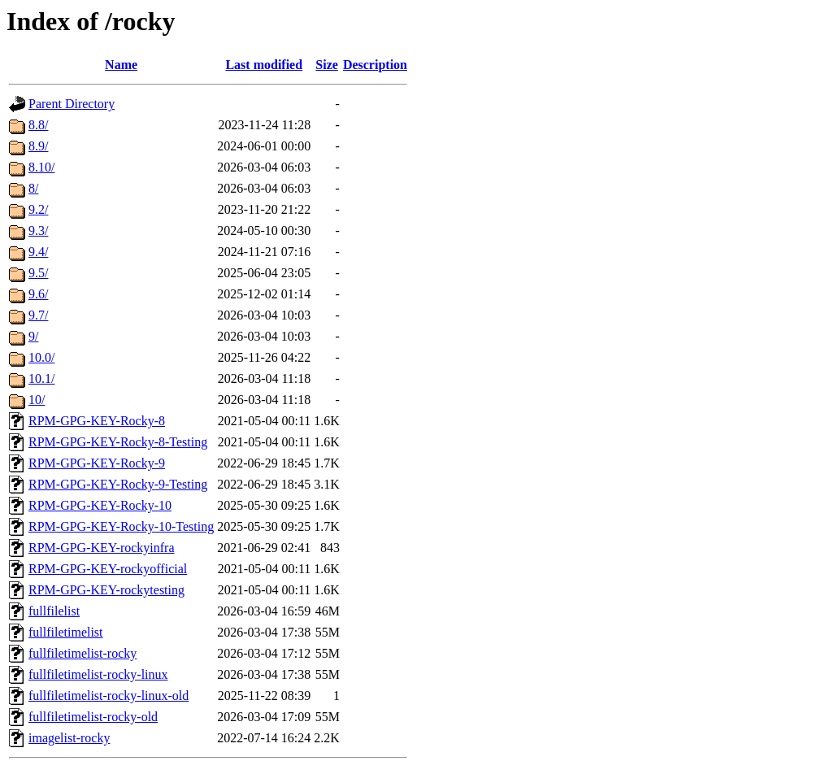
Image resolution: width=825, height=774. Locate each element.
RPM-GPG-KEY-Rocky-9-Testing (117, 484)
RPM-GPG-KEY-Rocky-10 (100, 505)
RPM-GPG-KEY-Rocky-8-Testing (117, 442)
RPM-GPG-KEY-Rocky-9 (96, 463)
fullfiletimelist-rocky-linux (98, 674)
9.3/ (38, 230)
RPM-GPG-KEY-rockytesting (106, 590)
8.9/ (38, 146)
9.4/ (38, 252)
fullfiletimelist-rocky (82, 653)
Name (121, 65)
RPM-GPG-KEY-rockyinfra (101, 547)
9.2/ (38, 209)
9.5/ (38, 273)
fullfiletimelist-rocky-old (93, 717)
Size (326, 65)
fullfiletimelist (65, 632)
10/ (36, 400)
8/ (33, 188)
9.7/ (38, 315)
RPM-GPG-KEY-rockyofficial (107, 569)
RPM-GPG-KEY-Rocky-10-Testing (121, 526)
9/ (33, 336)
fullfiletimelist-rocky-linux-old (108, 695)
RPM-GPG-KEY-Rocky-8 (96, 421)
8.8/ (38, 125)
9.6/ (38, 294)
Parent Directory (71, 104)
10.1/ (41, 378)
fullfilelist (54, 611)
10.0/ (41, 357)
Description (375, 65)
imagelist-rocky (69, 738)
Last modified (263, 65)
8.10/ (41, 167)
